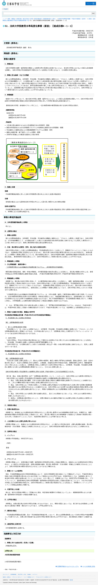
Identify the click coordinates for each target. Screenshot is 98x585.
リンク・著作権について (29, 577)
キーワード (35, 574)
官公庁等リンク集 (22, 574)
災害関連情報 (13, 574)
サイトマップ (6, 574)
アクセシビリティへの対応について (43, 577)
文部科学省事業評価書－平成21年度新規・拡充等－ (72, 19)
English (6, 9)
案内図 (71, 579)
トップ (4, 19)
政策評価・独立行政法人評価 (25, 19)
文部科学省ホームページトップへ (68, 566)
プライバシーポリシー (17, 577)
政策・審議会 (11, 19)
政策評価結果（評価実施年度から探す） (45, 19)
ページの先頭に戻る (88, 566)
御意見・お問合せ (7, 577)
